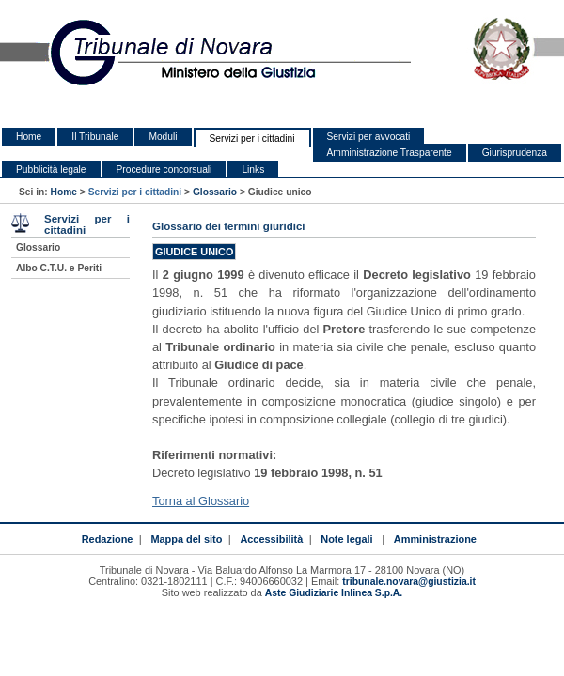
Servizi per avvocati (369, 136)
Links (253, 169)
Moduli (163, 136)
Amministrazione (435, 539)
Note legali (346, 539)
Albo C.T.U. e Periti (59, 268)
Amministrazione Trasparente (389, 152)
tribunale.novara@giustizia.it (409, 581)
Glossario (215, 192)
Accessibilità (271, 539)
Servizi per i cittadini (252, 138)
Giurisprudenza (514, 152)
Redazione (107, 539)
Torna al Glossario (200, 501)
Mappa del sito (186, 539)
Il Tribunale (94, 136)
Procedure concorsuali (164, 169)
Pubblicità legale (51, 169)
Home (28, 136)
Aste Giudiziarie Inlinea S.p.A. (333, 593)
